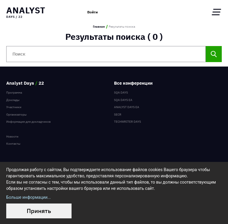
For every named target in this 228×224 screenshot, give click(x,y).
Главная (99, 27)
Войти (92, 12)
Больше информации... (28, 197)
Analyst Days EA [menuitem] (126, 107)
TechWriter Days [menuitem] (127, 122)
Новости (12, 136)
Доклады (13, 100)
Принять (39, 211)
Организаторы (16, 114)
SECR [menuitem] (117, 114)
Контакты (13, 144)
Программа (14, 92)
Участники (13, 107)
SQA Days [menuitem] (121, 92)
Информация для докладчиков (28, 122)
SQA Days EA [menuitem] (123, 100)
